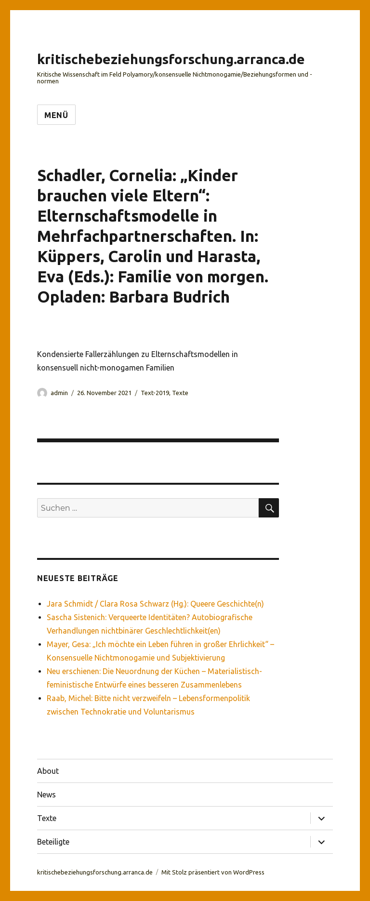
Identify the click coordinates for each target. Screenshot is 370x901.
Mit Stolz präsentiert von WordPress (212, 872)
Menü (56, 115)
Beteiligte (53, 841)
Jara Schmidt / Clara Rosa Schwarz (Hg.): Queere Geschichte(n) (155, 603)
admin (59, 392)
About (48, 771)
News (46, 794)
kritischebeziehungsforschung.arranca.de (171, 59)
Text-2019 (155, 392)
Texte (180, 392)
